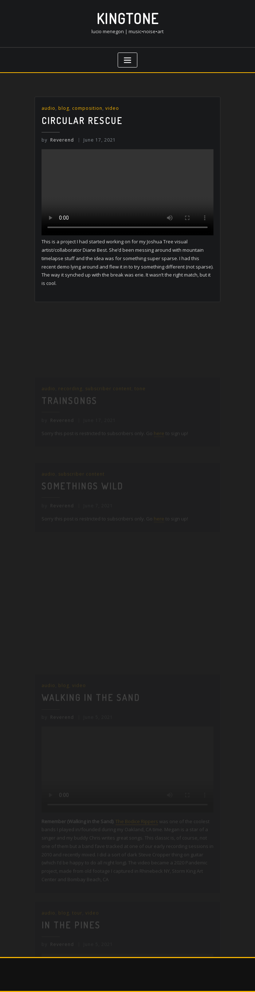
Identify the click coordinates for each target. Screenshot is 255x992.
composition (87, 108)
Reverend (58, 140)
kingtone (128, 18)
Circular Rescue (82, 120)
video (112, 108)
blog (63, 108)
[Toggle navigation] (127, 60)
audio (48, 108)
